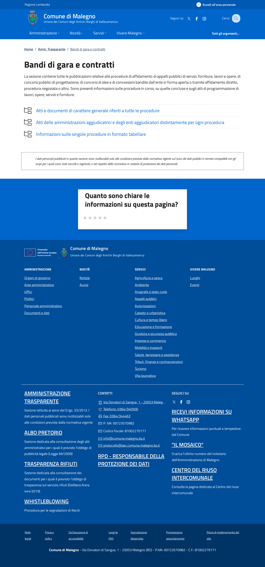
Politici (29, 298)
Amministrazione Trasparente (47, 397)
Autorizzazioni (145, 306)
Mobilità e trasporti (148, 347)
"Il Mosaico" (187, 444)
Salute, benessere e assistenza (157, 354)
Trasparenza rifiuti (50, 464)
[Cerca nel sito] (235, 18)
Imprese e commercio (150, 340)
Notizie (85, 278)
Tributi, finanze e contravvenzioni (159, 361)
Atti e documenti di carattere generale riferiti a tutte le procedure (98, 110)
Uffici (28, 291)
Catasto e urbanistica (150, 312)
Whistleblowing (46, 501)
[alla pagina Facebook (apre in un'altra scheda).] (193, 18)
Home (28, 49)
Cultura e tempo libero (151, 319)
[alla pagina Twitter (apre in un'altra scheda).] (186, 18)
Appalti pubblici (146, 298)
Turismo (140, 368)
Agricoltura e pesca (148, 278)
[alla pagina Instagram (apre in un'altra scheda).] (201, 18)
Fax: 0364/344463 (114, 416)
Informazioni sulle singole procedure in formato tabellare (91, 134)
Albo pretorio (43, 432)
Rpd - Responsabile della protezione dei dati (131, 460)
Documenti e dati (36, 312)
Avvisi (84, 284)
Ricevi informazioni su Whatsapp (202, 415)
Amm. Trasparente (51, 49)
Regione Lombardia (37, 4)
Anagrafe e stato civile (151, 291)
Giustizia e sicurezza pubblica (156, 333)
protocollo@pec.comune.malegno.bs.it (129, 445)
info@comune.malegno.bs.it (121, 438)
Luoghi (195, 278)
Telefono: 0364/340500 (118, 409)
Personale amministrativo (43, 306)
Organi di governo (37, 278)
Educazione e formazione (153, 326)
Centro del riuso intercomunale (194, 474)
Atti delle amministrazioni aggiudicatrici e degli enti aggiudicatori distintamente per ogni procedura (130, 122)
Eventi (194, 284)
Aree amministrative (39, 284)
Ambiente (142, 284)
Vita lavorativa (145, 375)
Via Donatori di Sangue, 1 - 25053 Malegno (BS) (132, 402)
